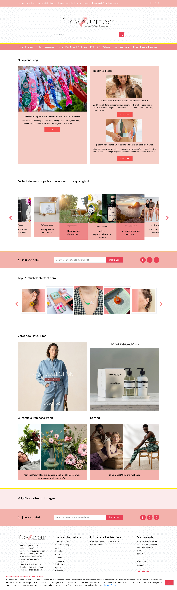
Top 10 (78, 3)
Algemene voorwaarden (147, 541)
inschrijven (114, 260)
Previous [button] (10, 216)
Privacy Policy (110, 585)
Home (21, 3)
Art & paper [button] (82, 47)
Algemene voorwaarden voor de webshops (147, 546)
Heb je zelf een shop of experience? (105, 541)
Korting (30, 47)
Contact (140, 565)
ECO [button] (92, 47)
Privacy (140, 554)
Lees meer (52, 130)
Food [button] (115, 47)
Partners (87, 3)
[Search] (86, 34)
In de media (60, 571)
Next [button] (167, 216)
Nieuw (21, 47)
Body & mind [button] (125, 47)
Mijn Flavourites (112, 3)
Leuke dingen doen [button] (150, 47)
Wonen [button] (60, 47)
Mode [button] (38, 47)
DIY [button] (98, 47)
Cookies (140, 551)
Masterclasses (96, 545)
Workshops (59, 564)
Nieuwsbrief (99, 3)
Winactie (69, 3)
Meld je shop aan (49, 3)
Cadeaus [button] (106, 47)
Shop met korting (62, 545)
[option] (88, 217)
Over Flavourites (33, 3)
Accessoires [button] (49, 47)
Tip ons (58, 567)
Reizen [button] (136, 47)
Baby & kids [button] (70, 47)
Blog (62, 3)
